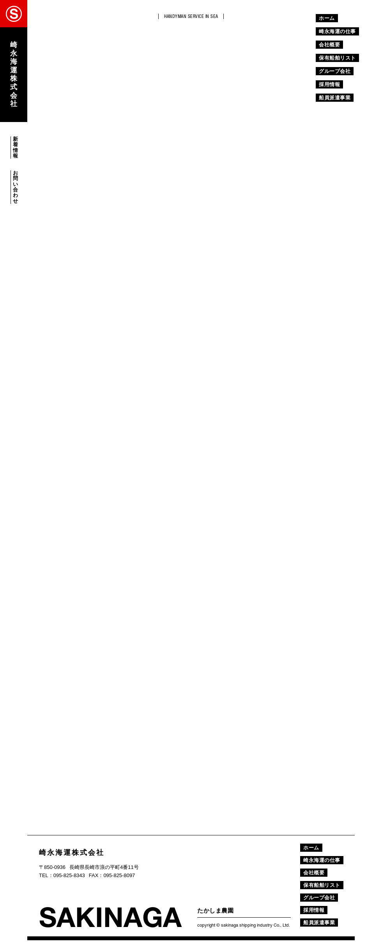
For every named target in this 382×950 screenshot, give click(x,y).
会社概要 (329, 45)
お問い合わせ (15, 186)
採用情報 (329, 84)
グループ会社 (334, 71)
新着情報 (15, 147)
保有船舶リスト (337, 58)
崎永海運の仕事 (337, 31)
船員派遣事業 (334, 98)
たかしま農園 (215, 910)
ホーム (327, 18)
